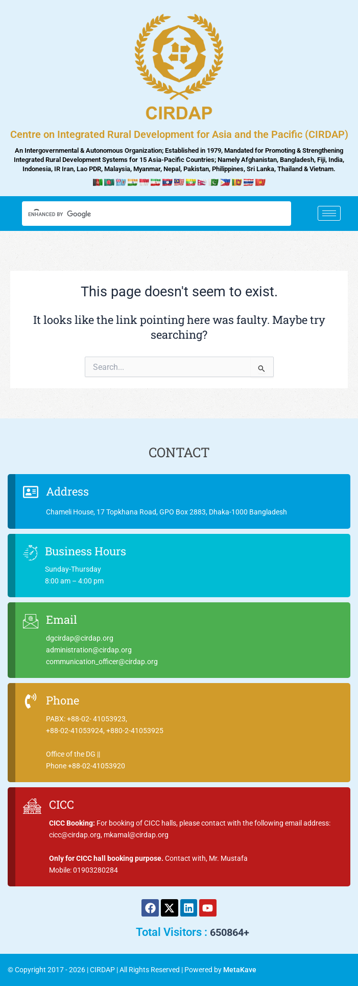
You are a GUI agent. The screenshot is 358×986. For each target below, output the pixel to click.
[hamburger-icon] (329, 213)
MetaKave (239, 970)
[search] (147, 214)
